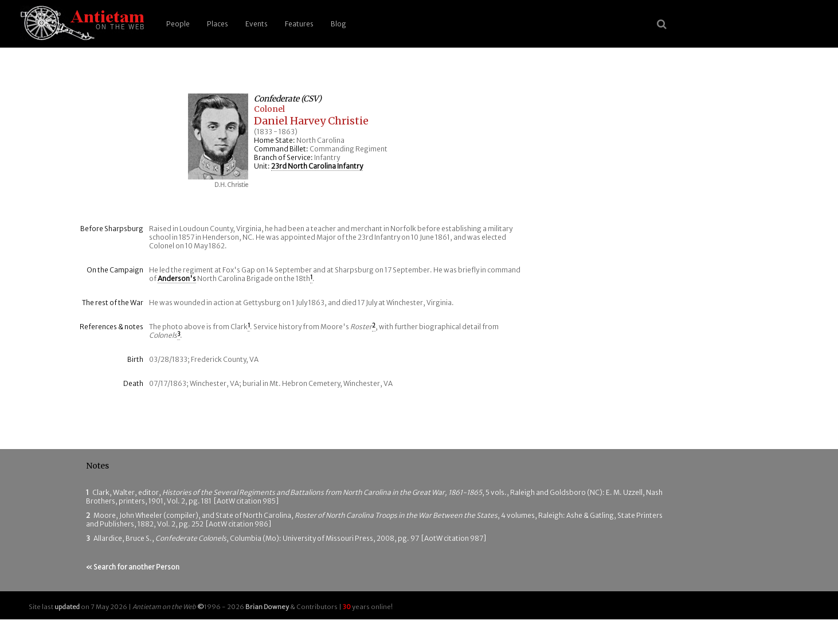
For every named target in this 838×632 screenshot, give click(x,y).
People (178, 23)
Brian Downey (267, 607)
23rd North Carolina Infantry (317, 166)
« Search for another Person (132, 567)
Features (299, 23)
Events (256, 23)
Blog (338, 23)
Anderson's (177, 278)
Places (217, 23)
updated (67, 607)
